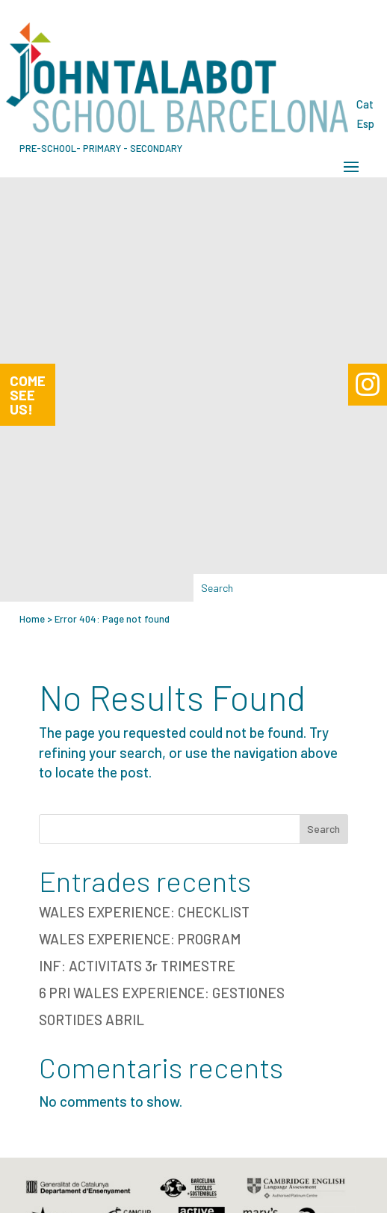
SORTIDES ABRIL (91, 1019)
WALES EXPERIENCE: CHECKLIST (144, 911)
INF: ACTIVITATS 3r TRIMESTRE (137, 965)
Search (323, 828)
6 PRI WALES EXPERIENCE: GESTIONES (162, 992)
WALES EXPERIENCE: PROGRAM (140, 938)
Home (32, 619)
